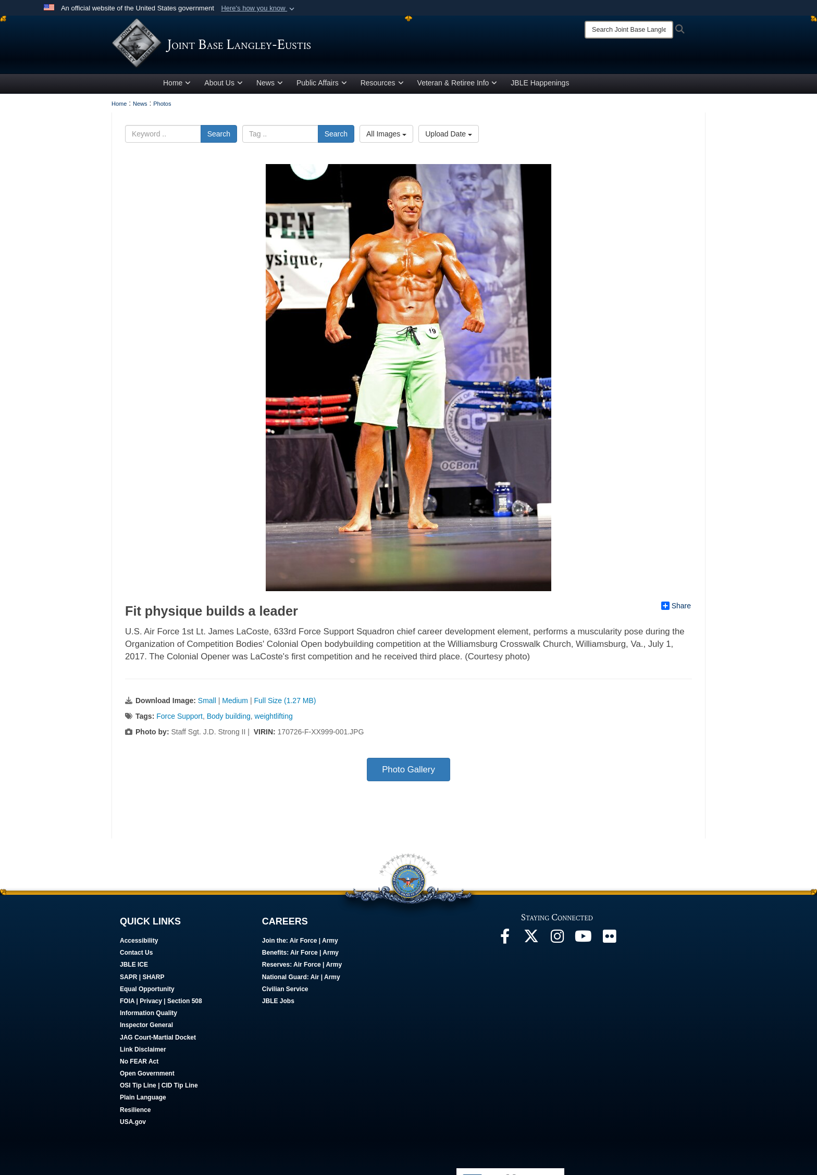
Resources (382, 85)
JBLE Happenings (540, 85)
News (269, 85)
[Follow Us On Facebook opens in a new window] (505, 941)
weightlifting (274, 718)
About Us (223, 85)
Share (676, 608)
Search (218, 136)
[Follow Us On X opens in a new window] (531, 941)
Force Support (179, 718)
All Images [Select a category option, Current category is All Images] (386, 136)
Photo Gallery (408, 772)
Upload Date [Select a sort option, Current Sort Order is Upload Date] (448, 136)
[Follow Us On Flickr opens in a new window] (609, 941)
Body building (229, 718)
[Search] (629, 30)
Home (177, 85)
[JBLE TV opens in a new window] (583, 941)
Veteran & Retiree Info (457, 85)
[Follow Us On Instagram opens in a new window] (557, 941)
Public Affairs (321, 85)
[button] (258, 8)
